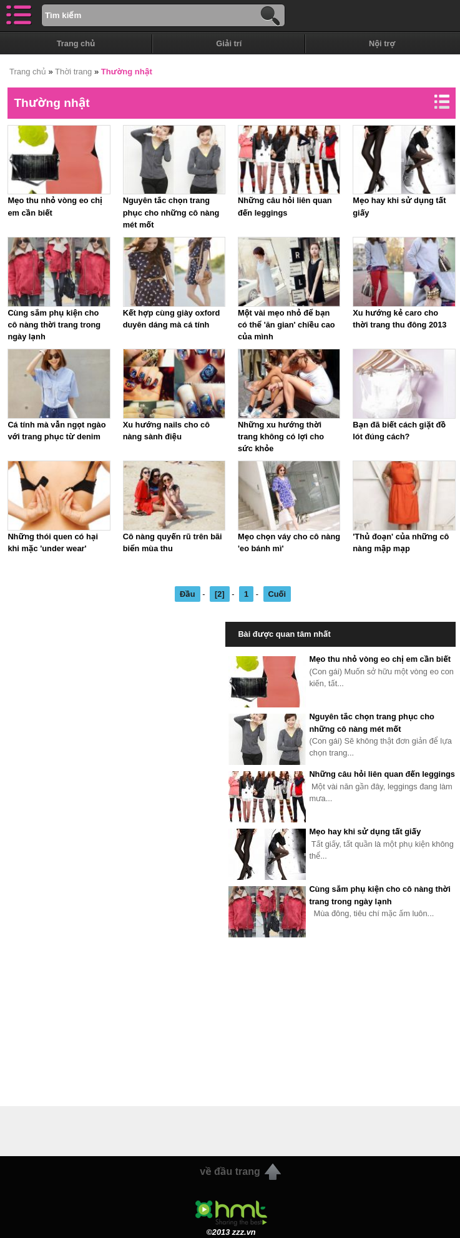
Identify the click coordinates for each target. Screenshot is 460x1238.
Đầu (187, 594)
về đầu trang (230, 1171)
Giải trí (229, 43)
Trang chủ (76, 43)
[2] (220, 594)
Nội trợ (382, 43)
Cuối (277, 594)
